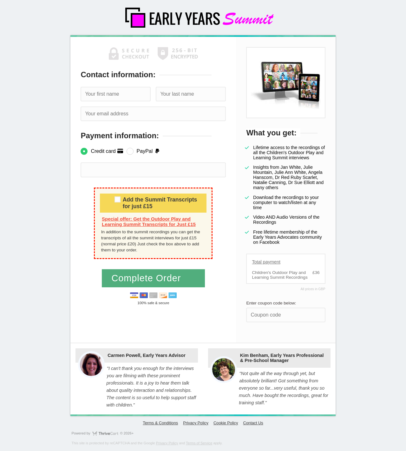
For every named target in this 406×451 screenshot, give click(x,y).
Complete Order (147, 278)
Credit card (107, 151)
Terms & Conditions (160, 422)
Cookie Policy (225, 422)
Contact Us (253, 422)
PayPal (148, 151)
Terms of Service (199, 443)
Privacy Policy (195, 422)
